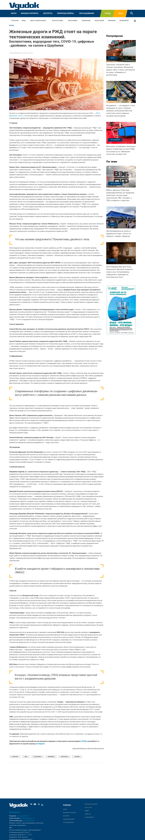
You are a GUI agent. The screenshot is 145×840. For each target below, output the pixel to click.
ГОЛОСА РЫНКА (58, 20)
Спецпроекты (89, 817)
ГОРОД (83, 741)
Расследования (86, 13)
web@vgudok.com (29, 820)
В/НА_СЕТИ (88, 807)
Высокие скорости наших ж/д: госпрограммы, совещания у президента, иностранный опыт (119, 272)
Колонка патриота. (91, 804)
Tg (38, 805)
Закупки (77, 756)
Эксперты (47, 13)
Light (120, 13)
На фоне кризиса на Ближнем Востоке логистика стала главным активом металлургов (120, 110)
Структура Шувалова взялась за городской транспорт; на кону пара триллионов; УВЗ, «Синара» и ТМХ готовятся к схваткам (120, 195)
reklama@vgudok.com (27, 818)
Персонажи (100, 20)
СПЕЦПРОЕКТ (124, 20)
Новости (88, 814)
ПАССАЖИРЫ (73, 20)
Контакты (14, 812)
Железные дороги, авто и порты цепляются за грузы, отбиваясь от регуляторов (120, 70)
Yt (34, 805)
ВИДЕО (87, 810)
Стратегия (14, 20)
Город (108, 13)
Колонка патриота (29, 13)
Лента (13, 13)
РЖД (24, 20)
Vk (31, 805)
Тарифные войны (65, 13)
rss (42, 805)
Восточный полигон (38, 20)
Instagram (41, 744)
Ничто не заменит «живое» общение (118, 233)
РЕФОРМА (112, 20)
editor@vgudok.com (22, 816)
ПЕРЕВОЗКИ (86, 20)
